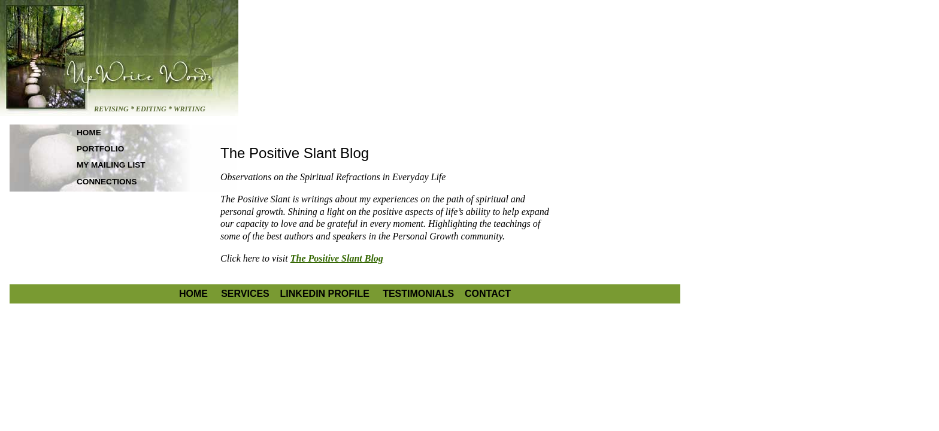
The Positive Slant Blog (336, 258)
